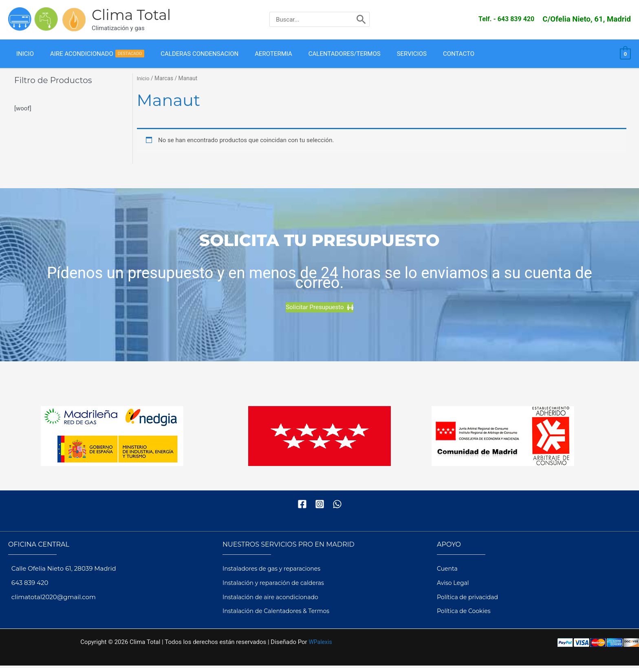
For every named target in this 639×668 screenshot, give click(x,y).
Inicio (143, 80)
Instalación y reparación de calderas (277, 585)
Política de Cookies (465, 613)
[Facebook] (302, 506)
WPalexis (320, 644)
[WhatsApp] (337, 506)
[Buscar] (361, 19)
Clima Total (131, 15)
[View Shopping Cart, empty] (625, 55)
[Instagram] (319, 506)
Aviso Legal (454, 585)
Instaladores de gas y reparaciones (275, 571)
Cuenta (448, 571)
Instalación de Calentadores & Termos (280, 613)
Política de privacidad (469, 599)
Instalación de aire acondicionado (274, 599)
